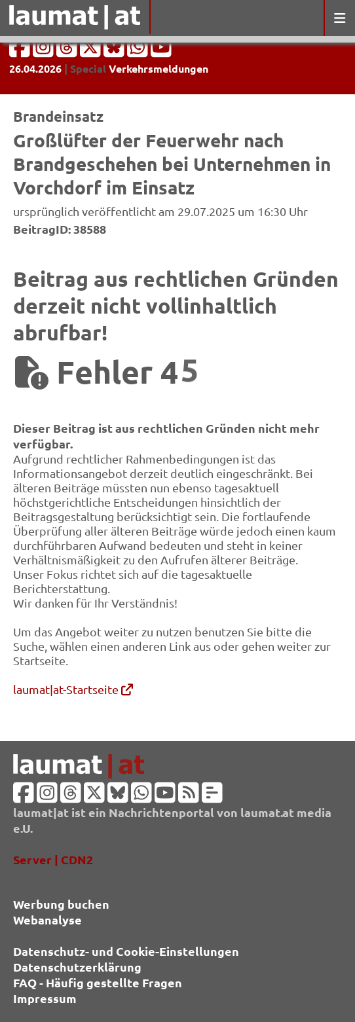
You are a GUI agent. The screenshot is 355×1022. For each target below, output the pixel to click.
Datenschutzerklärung (77, 966)
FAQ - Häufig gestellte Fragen (97, 982)
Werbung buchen (61, 903)
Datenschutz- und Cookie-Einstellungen (126, 950)
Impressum (45, 998)
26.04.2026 (35, 68)
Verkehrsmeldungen (158, 68)
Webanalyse (47, 919)
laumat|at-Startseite (73, 689)
